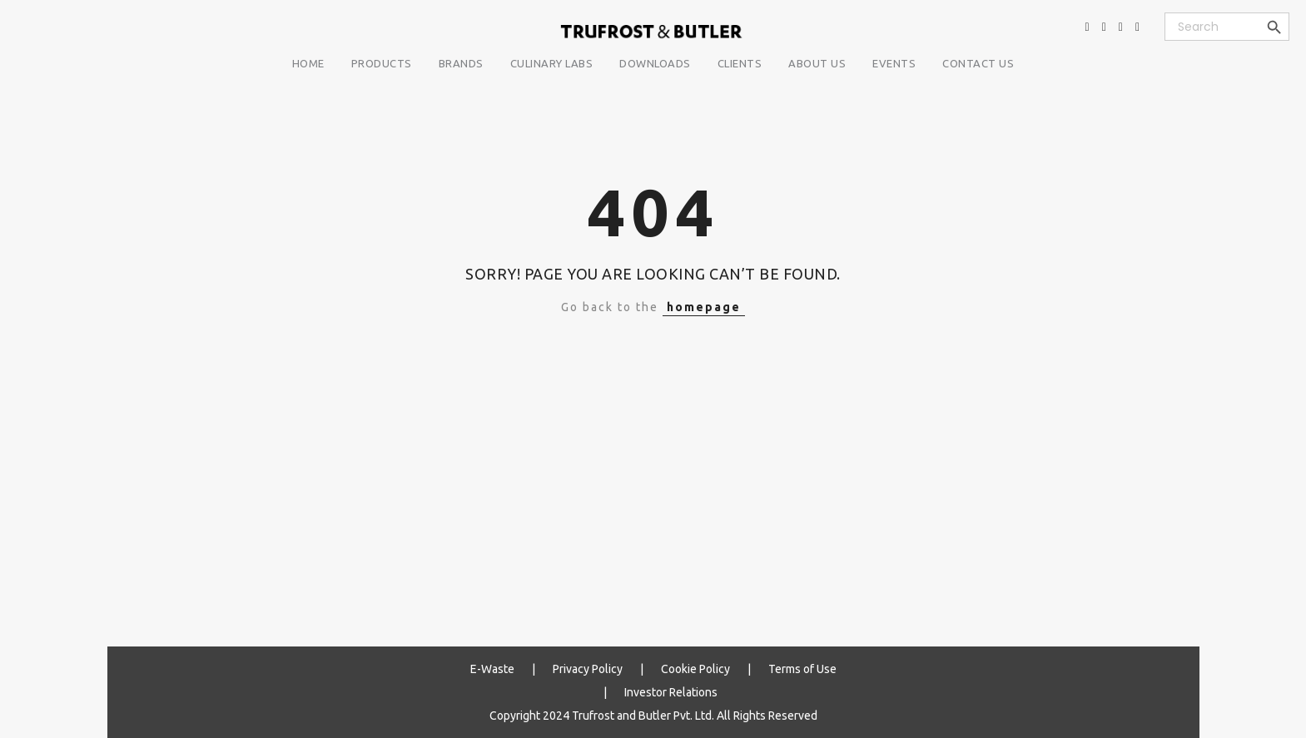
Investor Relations (671, 692)
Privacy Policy (588, 669)
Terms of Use (802, 669)
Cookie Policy (695, 669)
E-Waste (492, 669)
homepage (704, 307)
